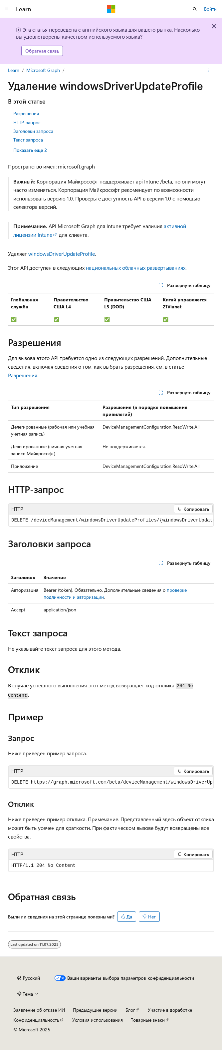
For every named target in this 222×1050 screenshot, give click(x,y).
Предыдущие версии (95, 1010)
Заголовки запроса (33, 131)
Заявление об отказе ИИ (39, 1010)
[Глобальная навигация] (6, 9)
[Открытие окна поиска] (194, 9)
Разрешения (26, 113)
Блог (130, 1010)
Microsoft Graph (43, 70)
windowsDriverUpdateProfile (61, 253)
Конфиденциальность (36, 1020)
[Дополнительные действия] (208, 70)
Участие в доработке (170, 1010)
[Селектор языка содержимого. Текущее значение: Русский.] (28, 978)
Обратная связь (42, 51)
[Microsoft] (111, 9)
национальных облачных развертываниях (135, 267)
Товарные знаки (148, 1020)
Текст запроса (28, 140)
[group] (111, 520)
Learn (13, 70)
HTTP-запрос (27, 122)
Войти (210, 9)
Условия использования (97, 1020)
